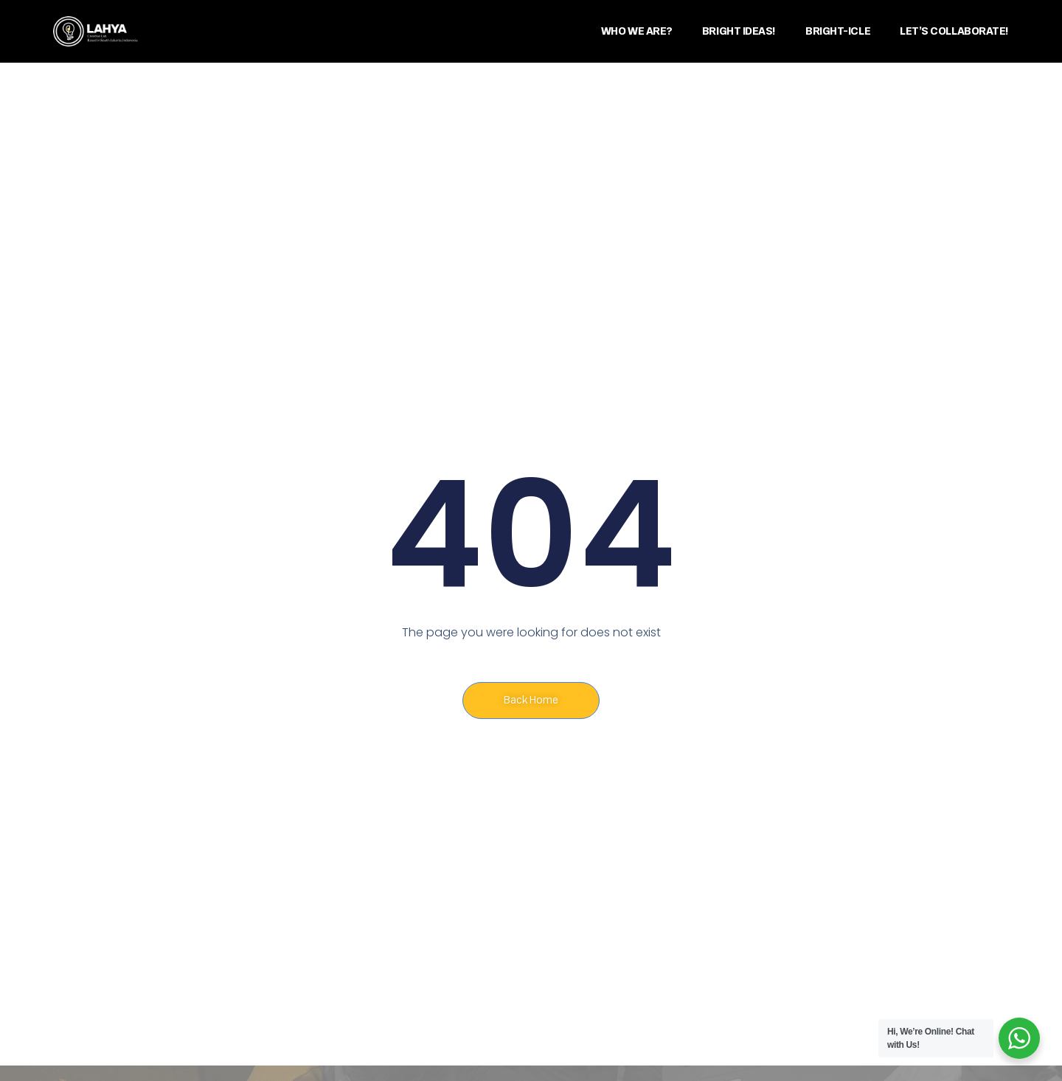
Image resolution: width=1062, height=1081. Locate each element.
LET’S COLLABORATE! (954, 31)
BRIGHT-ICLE (837, 31)
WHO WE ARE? (637, 31)
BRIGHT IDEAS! (739, 31)
